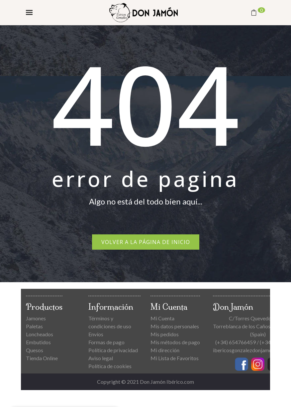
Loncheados (39, 334)
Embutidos (38, 342)
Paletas (34, 326)
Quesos (34, 350)
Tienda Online (42, 358)
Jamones (36, 318)
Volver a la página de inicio (145, 242)
